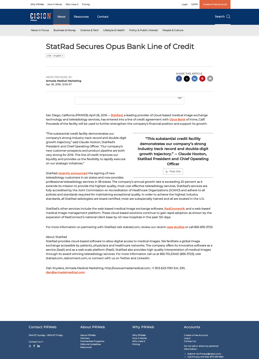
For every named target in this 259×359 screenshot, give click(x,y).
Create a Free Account (215, 4)
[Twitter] (30, 346)
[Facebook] (34, 346)
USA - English (55, 55)
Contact (103, 16)
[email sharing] (210, 79)
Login (185, 4)
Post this (173, 190)
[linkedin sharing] (195, 79)
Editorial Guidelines (90, 344)
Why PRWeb (37, 4)
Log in (187, 338)
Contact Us (36, 341)
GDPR (194, 4)
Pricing (86, 4)
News (61, 16)
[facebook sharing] (179, 79)
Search (222, 16)
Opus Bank (177, 138)
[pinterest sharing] (202, 79)
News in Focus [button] (40, 30)
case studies (175, 246)
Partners (85, 338)
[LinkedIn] (38, 346)
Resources (81, 16)
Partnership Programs (92, 341)
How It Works (54, 4)
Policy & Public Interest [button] (143, 30)
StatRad (117, 134)
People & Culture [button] (173, 30)
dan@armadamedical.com (65, 291)
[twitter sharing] (187, 79)
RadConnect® (174, 227)
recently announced (72, 192)
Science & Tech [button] (89, 30)
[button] (129, 106)
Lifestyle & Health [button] (114, 30)
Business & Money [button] (64, 30)
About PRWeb (88, 335)
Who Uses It (72, 4)
